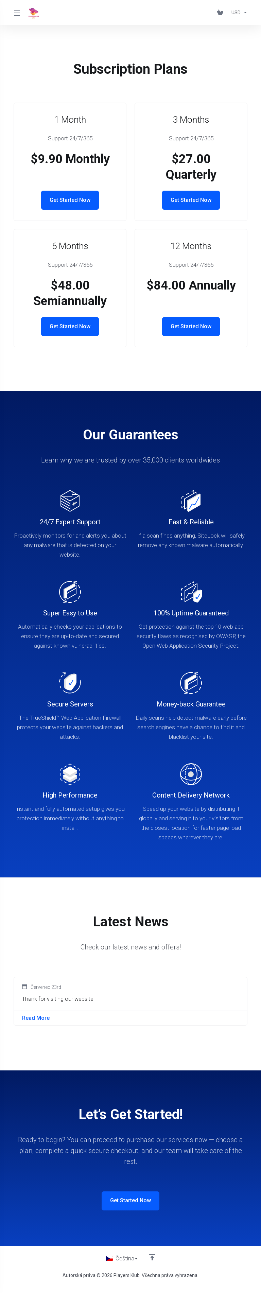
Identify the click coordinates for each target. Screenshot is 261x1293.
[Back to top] (152, 1260)
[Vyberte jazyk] (122, 1261)
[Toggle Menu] (17, 12)
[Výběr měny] (238, 12)
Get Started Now (70, 200)
